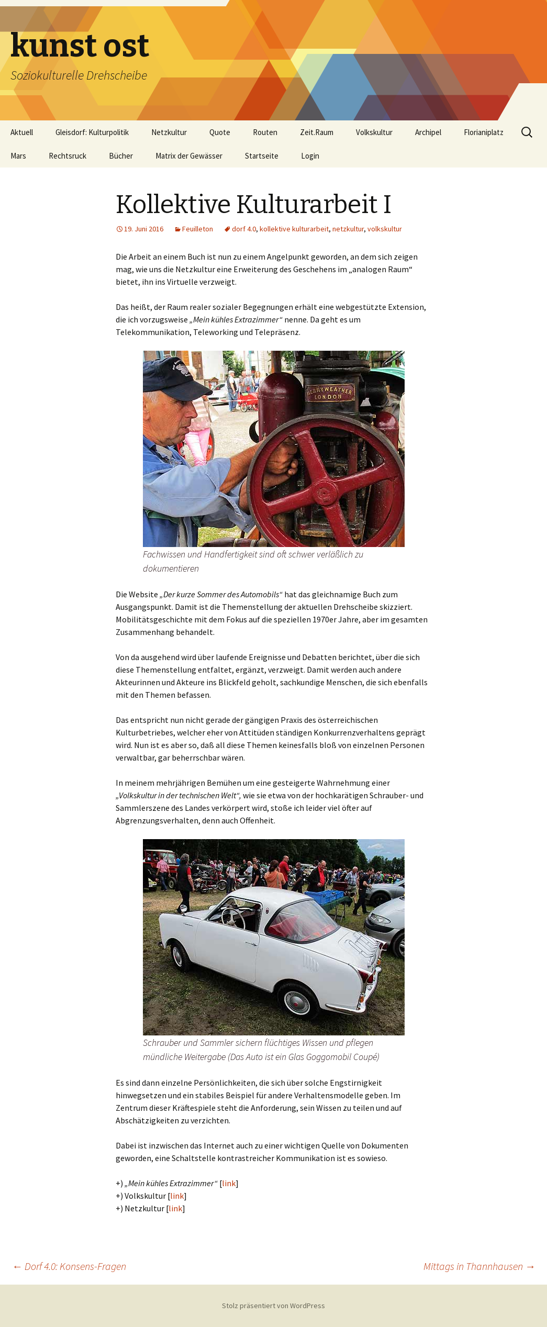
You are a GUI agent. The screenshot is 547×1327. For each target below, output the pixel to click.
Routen (265, 132)
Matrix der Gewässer (188, 156)
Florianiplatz (484, 132)
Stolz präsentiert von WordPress (273, 1305)
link (229, 1183)
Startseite (261, 156)
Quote (219, 132)
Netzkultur (169, 132)
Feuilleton (197, 228)
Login (310, 156)
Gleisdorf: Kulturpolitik (92, 132)
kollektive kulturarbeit (294, 228)
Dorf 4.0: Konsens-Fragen (69, 1266)
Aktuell (21, 132)
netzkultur (348, 228)
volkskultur (384, 228)
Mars (18, 156)
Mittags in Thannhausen (479, 1266)
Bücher (121, 156)
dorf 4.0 (244, 228)
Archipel (428, 132)
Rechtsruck (67, 156)
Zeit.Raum (316, 132)
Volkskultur (374, 132)
